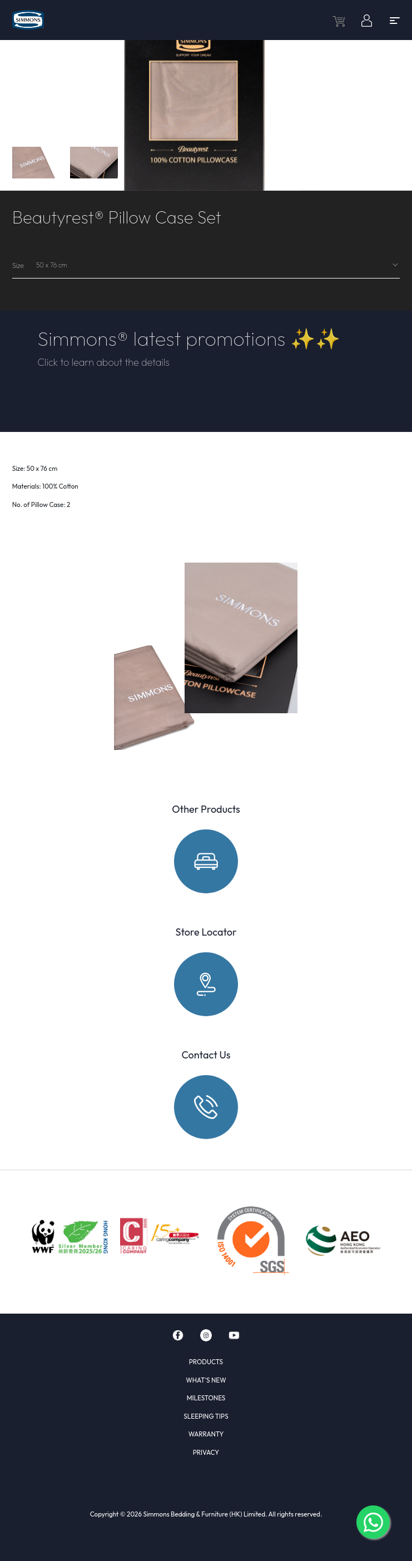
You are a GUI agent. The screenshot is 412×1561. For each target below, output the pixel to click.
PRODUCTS (206, 1362)
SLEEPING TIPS (205, 1416)
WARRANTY (206, 1434)
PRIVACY (206, 1452)
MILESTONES (206, 1398)
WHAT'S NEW (206, 1380)
